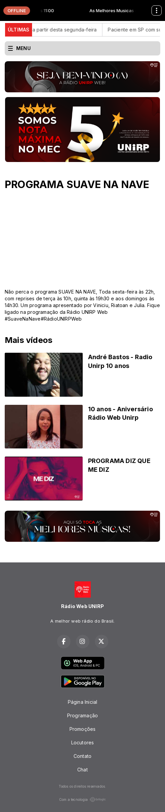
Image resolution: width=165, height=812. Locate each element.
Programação (82, 715)
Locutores (82, 742)
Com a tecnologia (82, 799)
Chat (82, 769)
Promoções (83, 729)
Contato (82, 756)
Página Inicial (83, 702)
